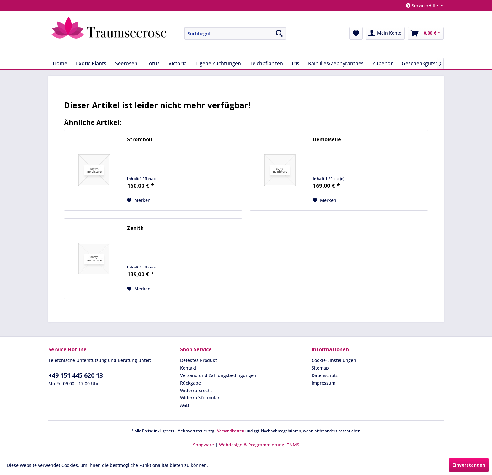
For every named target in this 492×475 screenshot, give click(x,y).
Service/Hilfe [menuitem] (422, 5)
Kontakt (188, 368)
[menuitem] (230, 33)
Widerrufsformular (200, 398)
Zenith (135, 228)
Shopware (203, 445)
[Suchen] (279, 33)
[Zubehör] (382, 63)
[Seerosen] (126, 63)
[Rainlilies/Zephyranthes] (336, 63)
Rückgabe (190, 383)
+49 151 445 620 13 (75, 375)
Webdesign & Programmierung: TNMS (259, 445)
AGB (184, 405)
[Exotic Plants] (91, 63)
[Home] (60, 63)
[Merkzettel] (356, 33)
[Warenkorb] (426, 33)
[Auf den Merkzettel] (139, 200)
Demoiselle (327, 139)
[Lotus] (153, 63)
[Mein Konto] (385, 33)
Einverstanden (468, 465)
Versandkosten (230, 431)
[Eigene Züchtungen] (218, 63)
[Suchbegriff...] (235, 33)
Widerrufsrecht (196, 390)
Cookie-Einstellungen (334, 360)
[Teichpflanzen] (266, 63)
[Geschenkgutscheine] (426, 63)
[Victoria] (177, 63)
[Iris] (295, 63)
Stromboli (139, 139)
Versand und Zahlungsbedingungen (218, 375)
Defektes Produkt (198, 360)
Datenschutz (325, 375)
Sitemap (320, 368)
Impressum (323, 383)
